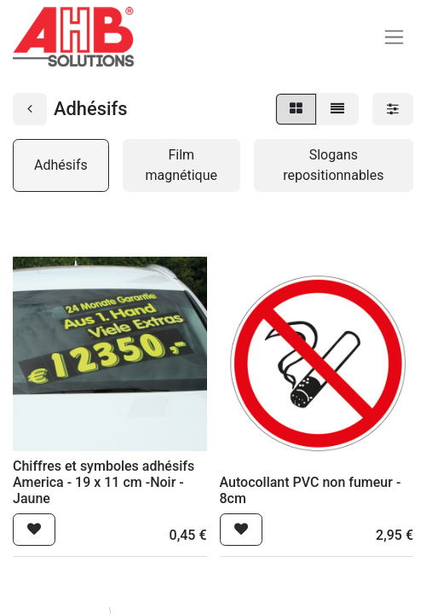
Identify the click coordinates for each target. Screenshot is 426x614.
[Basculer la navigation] (394, 37)
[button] (34, 529)
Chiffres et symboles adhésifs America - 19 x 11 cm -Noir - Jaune (103, 482)
